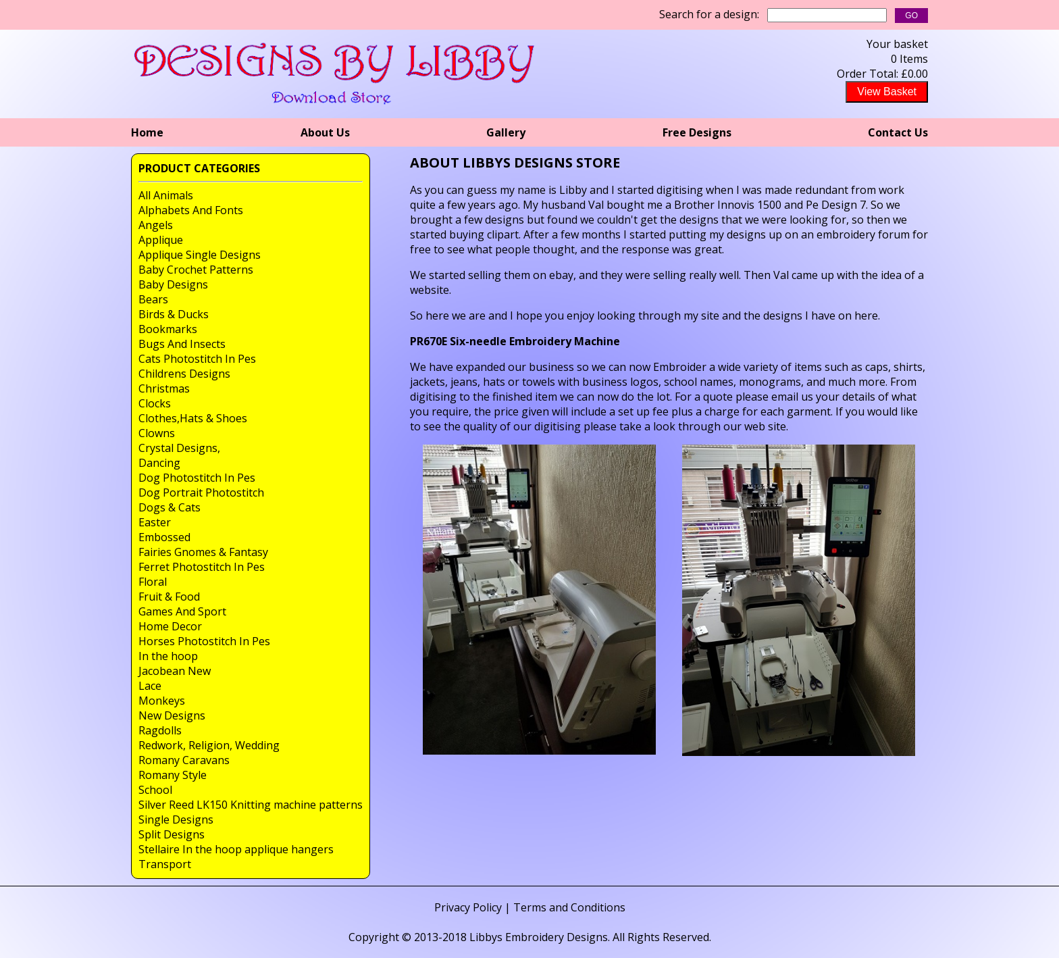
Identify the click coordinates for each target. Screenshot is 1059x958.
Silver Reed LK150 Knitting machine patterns (250, 804)
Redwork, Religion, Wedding (209, 745)
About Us (325, 132)
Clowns (156, 433)
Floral (152, 581)
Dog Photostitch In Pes (196, 477)
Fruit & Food (169, 596)
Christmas (164, 388)
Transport (164, 864)
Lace (149, 685)
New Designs (171, 715)
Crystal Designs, (179, 447)
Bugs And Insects (182, 343)
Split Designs (171, 834)
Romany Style (172, 774)
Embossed (164, 537)
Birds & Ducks (173, 314)
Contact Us (898, 132)
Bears (153, 299)
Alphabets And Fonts (190, 210)
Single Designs (175, 819)
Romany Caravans (184, 760)
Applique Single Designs (199, 254)
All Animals (165, 195)
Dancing (159, 462)
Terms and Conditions (569, 907)
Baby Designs (173, 284)
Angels (155, 225)
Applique (160, 239)
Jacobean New (174, 670)
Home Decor (170, 626)
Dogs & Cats (169, 507)
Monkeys (161, 700)
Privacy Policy (468, 907)
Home (147, 132)
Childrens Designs (184, 373)
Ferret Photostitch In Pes (201, 566)
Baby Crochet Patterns (195, 269)
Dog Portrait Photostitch (201, 492)
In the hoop (168, 656)
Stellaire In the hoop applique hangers (236, 849)
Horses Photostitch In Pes (204, 641)
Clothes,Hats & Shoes (192, 418)
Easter (154, 522)
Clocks (154, 403)
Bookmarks (167, 329)
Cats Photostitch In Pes (197, 358)
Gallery (505, 132)
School (155, 789)
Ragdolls (160, 730)
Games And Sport (182, 611)
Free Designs (697, 132)
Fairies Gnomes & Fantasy (203, 552)
